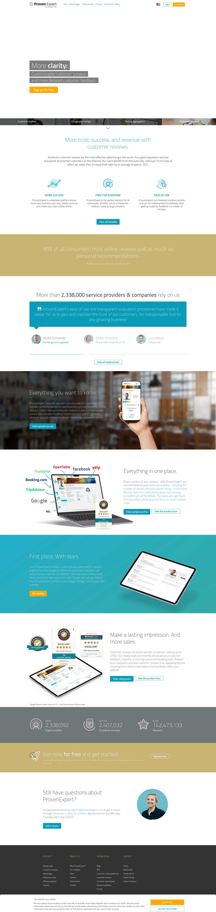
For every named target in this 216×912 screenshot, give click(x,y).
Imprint (37, 899)
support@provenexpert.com (86, 810)
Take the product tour (165, 511)
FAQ (98, 869)
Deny (167, 901)
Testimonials (88, 4)
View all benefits (108, 222)
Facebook (58, 813)
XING (70, 813)
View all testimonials (108, 362)
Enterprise (108, 4)
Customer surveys (50, 869)
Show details (125, 907)
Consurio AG (154, 342)
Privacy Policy (48, 899)
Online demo (128, 873)
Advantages (74, 4)
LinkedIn (82, 813)
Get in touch (52, 826)
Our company (75, 869)
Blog (117, 4)
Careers (73, 877)
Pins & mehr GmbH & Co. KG (110, 342)
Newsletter (128, 869)
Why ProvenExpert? (78, 866)
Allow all (167, 886)
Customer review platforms (108, 873)
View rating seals (122, 678)
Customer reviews (104, 877)
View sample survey (42, 426)
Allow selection (167, 893)
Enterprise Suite (49, 877)
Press (126, 866)
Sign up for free (44, 90)
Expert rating (129, 877)
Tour (65, 4)
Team (72, 873)
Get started (178, 4)
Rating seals (48, 866)
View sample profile (136, 511)
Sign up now (159, 756)
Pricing (99, 4)
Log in (167, 4)
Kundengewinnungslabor (56, 342)
